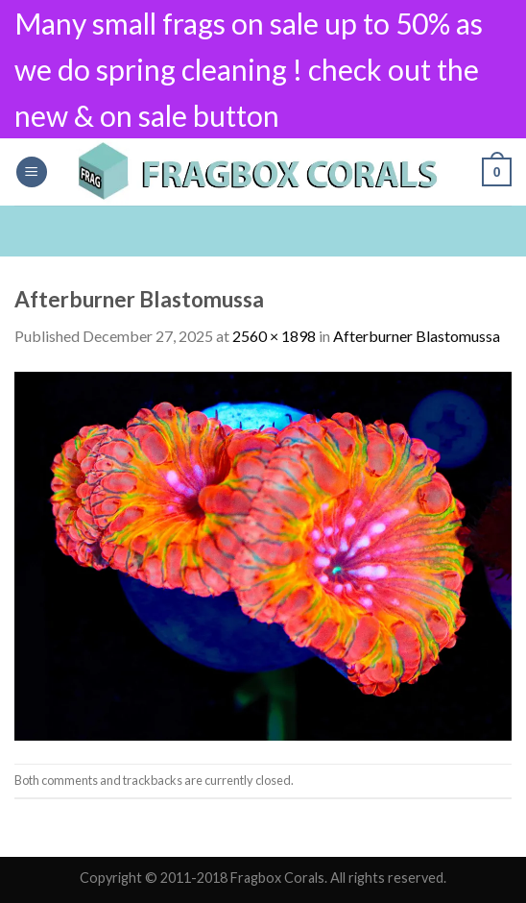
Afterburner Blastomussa (416, 336)
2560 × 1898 (274, 336)
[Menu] (31, 172)
